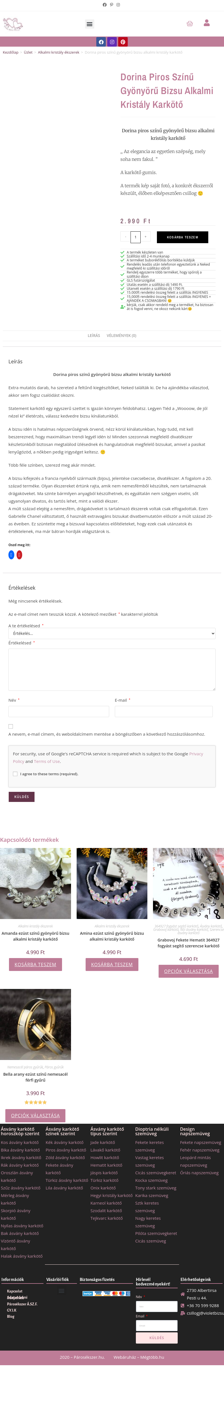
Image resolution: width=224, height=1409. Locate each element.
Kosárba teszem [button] (35, 964)
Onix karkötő (103, 1188)
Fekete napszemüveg (200, 1142)
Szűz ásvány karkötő (20, 1188)
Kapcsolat (14, 1291)
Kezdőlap (11, 52)
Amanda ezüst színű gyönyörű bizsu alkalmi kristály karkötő (35, 936)
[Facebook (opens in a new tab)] (105, 4)
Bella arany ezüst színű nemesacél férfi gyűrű (35, 1077)
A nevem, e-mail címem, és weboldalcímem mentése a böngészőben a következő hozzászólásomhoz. (106, 734)
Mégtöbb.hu (152, 1357)
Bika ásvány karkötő (20, 1150)
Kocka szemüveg (151, 1180)
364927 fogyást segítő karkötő (176, 926)
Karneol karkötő (106, 1203)
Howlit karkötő (104, 1157)
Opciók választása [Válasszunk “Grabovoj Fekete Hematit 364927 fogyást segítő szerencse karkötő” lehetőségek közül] (188, 971)
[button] (89, 24)
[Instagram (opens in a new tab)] (118, 4)
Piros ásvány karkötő (66, 1150)
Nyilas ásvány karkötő (22, 1225)
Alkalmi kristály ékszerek (58, 52)
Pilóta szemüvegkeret (156, 1233)
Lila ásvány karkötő (64, 1188)
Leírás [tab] (94, 335)
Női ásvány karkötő (194, 929)
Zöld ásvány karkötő (65, 1157)
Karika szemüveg (151, 1195)
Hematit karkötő (106, 1165)
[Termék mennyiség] (136, 237)
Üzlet (28, 52)
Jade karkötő (102, 1142)
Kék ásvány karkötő (65, 1142)
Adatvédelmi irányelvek (17, 1298)
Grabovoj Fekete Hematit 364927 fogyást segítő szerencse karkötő (188, 943)
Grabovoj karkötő (166, 929)
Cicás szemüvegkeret (155, 1172)
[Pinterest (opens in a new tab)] (111, 4)
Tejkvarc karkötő (106, 1218)
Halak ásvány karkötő (22, 1256)
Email (140, 1316)
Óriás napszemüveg (199, 1172)
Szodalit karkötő (106, 1210)
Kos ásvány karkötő (20, 1142)
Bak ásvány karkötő (20, 1233)
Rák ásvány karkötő (20, 1165)
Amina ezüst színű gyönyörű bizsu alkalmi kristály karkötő (112, 936)
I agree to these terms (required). (45, 773)
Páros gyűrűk (54, 1067)
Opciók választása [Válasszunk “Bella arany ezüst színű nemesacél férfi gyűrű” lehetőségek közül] (35, 1115)
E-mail (122, 700)
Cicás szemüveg (150, 1241)
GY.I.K (11, 1310)
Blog (10, 1317)
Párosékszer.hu (89, 1357)
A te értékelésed (26, 626)
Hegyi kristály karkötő (111, 1195)
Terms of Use (47, 761)
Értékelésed (21, 643)
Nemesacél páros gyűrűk (25, 1067)
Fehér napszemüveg (199, 1150)
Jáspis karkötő (104, 1172)
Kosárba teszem (182, 237)
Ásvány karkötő (211, 926)
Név (14, 700)
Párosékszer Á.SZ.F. (22, 1304)
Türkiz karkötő (104, 1180)
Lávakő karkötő (105, 1150)
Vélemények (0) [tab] (121, 335)
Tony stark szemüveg (155, 1188)
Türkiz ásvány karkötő (67, 1180)
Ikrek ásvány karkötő (21, 1157)
